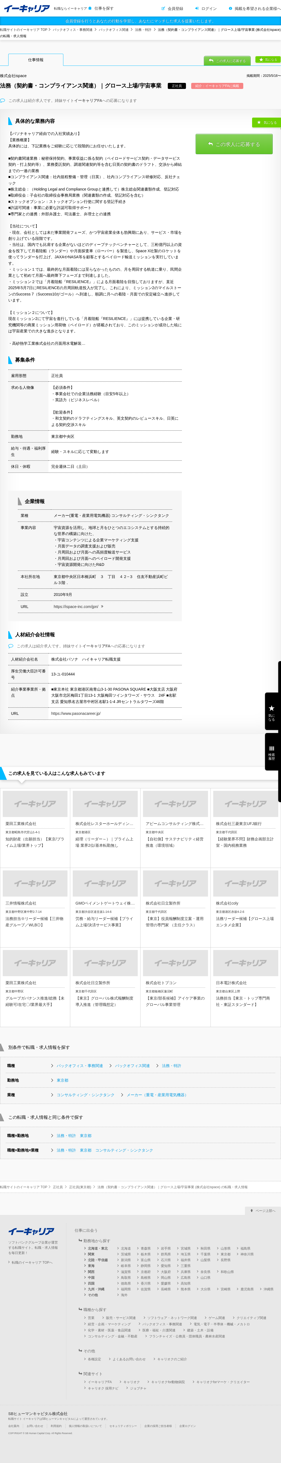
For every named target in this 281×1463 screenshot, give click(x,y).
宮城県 (186, 1248)
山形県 (226, 1248)
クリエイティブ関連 (251, 1318)
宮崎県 (226, 1289)
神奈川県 (247, 1254)
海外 (124, 1295)
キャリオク (131, 1382)
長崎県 (166, 1289)
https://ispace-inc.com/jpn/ (76, 606)
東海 (91, 1266)
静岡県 (146, 1266)
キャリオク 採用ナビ (103, 1388)
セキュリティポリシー (123, 1425)
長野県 (226, 1260)
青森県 (146, 1248)
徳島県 (126, 1283)
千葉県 (205, 1254)
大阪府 (166, 1272)
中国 (91, 1278)
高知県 (186, 1283)
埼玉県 (186, 1254)
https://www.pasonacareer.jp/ (76, 713)
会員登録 (175, 8)
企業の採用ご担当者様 (158, 1425)
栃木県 (146, 1254)
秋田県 (205, 1248)
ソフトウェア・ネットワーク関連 (172, 1318)
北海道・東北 (98, 1248)
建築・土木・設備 (200, 1330)
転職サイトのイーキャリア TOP (23, 30)
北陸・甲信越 (98, 1260)
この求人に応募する (231, 61)
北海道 (126, 1248)
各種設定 (94, 1359)
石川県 (166, 1260)
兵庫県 (186, 1272)
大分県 (205, 1289)
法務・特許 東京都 (74, 1135)
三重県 (186, 1266)
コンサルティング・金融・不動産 (112, 1336)
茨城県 (126, 1254)
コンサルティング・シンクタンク (86, 1095)
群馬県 (166, 1254)
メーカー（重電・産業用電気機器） (157, 1095)
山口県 (205, 1278)
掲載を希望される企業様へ (258, 8)
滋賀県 (126, 1272)
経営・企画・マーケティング (109, 1324)
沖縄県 (269, 1289)
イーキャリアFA (100, 1382)
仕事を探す (104, 8)
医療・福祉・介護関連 (158, 1330)
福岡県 (126, 1289)
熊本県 (186, 1289)
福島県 (245, 1248)
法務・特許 (143, 30)
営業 (91, 1318)
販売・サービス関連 (121, 1318)
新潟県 (126, 1260)
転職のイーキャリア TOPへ (32, 1262)
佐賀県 (146, 1289)
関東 (91, 1254)
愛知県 (166, 1266)
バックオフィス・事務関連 (73, 30)
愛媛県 (166, 1283)
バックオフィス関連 (114, 30)
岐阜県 (126, 1266)
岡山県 (166, 1278)
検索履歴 (271, 757)
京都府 (146, 1272)
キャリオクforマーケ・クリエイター (223, 1382)
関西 (91, 1272)
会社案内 (13, 1425)
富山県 (146, 1260)
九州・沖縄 (96, 1289)
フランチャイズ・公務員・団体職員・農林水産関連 (187, 1336)
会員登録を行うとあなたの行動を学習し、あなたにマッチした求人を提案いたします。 (140, 21)
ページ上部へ (265, 1211)
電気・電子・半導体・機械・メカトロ (222, 1324)
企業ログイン (187, 1425)
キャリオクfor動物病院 (168, 1382)
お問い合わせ (35, 1425)
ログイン (209, 8)
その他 (93, 1295)
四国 (91, 1283)
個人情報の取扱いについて (85, 1425)
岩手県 (166, 1248)
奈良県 (205, 1272)
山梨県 (205, 1260)
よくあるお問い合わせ (129, 1359)
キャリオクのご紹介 (172, 1359)
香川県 (146, 1283)
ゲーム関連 (217, 1318)
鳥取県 (126, 1278)
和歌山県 (227, 1272)
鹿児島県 (247, 1289)
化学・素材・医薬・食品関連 (109, 1330)
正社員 (58, 1187)
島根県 (146, 1278)
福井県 (186, 1260)
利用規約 (56, 1425)
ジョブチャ (138, 1388)
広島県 (186, 1278)
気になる (271, 59)
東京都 (62, 1080)
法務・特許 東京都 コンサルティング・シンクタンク (105, 1150)
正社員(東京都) (80, 1187)
